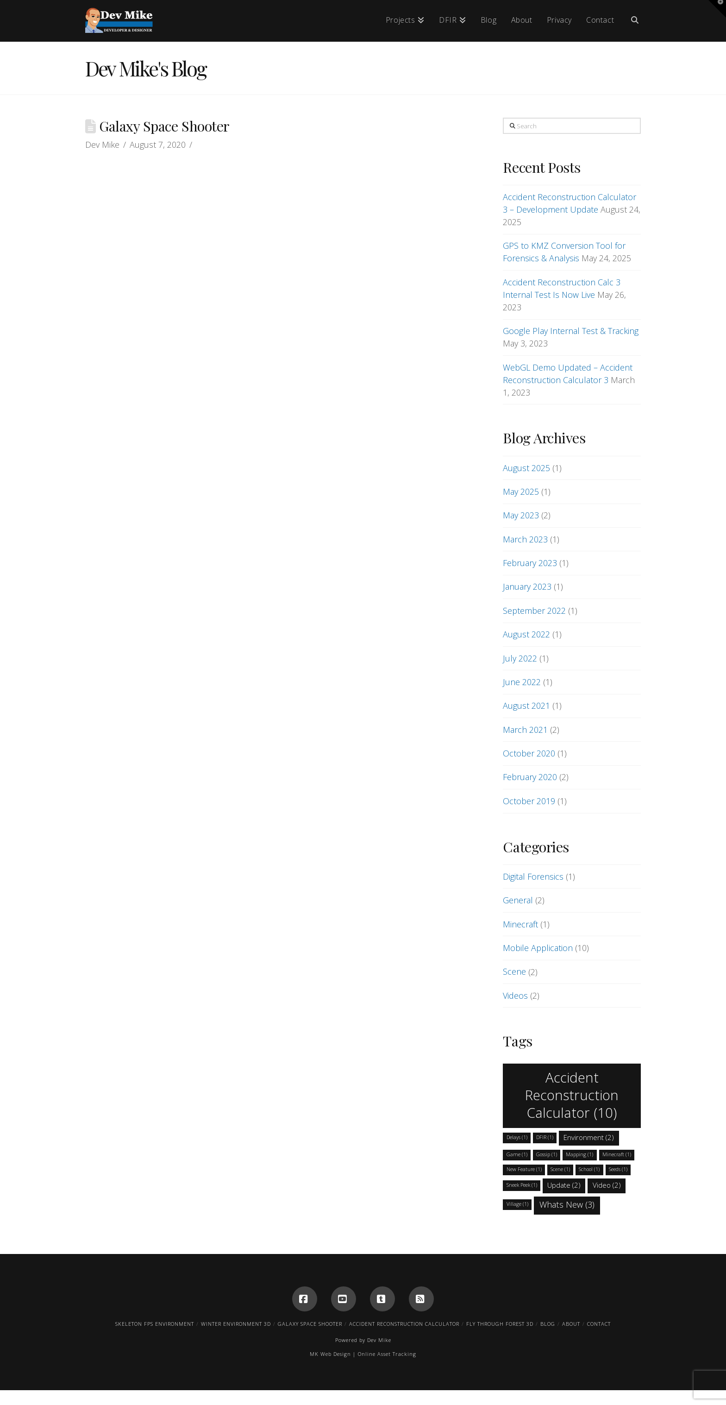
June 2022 (522, 681)
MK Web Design (330, 1353)
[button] (717, 9)
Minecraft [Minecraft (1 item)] (616, 1154)
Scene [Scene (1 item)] (560, 1169)
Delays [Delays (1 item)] (517, 1137)
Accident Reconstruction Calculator (404, 1323)
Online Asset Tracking (387, 1353)
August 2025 (526, 467)
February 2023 (530, 562)
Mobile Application (538, 947)
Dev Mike (379, 1339)
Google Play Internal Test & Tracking (570, 330)
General (518, 900)
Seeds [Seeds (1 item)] (618, 1169)
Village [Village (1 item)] (517, 1204)
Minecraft (520, 924)
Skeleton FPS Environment (154, 1323)
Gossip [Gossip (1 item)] (546, 1154)
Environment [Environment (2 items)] (588, 1137)
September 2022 (534, 610)
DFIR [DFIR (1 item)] (544, 1137)
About (571, 1323)
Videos (515, 995)
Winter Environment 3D (236, 1323)
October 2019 (529, 800)
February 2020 (530, 776)
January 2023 (527, 586)
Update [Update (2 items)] (564, 1185)
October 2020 (529, 753)
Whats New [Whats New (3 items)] (567, 1204)
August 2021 (526, 705)
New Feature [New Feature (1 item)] (524, 1169)
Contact (599, 1323)
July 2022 (520, 658)
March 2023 (525, 539)
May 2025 (521, 491)
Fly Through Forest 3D (499, 1323)
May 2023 (521, 515)
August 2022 (526, 634)
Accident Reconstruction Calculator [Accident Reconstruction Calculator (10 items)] (572, 1095)
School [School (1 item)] (589, 1169)
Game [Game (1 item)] (517, 1154)
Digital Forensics (533, 876)
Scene (514, 971)
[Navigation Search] (631, 21)
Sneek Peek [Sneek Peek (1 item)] (522, 1185)
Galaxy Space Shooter (310, 1323)
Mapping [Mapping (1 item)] (579, 1154)
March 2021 (525, 729)
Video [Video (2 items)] (607, 1185)
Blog (547, 1323)
